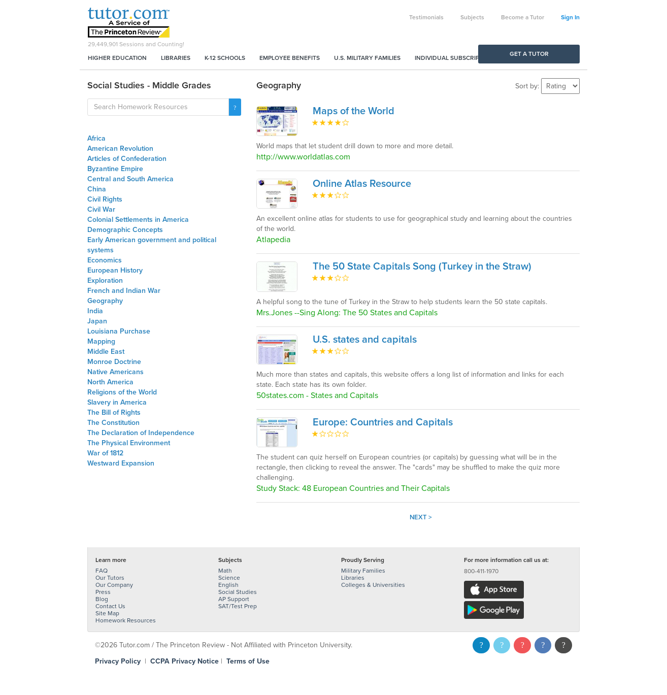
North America (110, 382)
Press (103, 591)
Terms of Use (248, 661)
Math (225, 570)
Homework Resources (125, 620)
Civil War (101, 209)
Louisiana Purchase (118, 331)
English (228, 584)
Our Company (114, 584)
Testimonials (426, 17)
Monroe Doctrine (114, 361)
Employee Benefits (289, 57)
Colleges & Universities (373, 584)
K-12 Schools (225, 57)
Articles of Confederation (126, 158)
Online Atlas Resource (362, 184)
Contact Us (110, 606)
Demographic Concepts (125, 229)
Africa (96, 138)
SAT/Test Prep (237, 606)
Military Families (363, 570)
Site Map (107, 613)
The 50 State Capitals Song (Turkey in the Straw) (422, 266)
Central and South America (130, 179)
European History (115, 270)
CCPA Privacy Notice (184, 661)
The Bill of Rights (114, 412)
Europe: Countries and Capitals (383, 422)
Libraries (175, 57)
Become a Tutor (522, 17)
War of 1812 (105, 453)
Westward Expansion (120, 463)
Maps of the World (353, 111)
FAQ (101, 570)
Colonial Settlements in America (138, 219)
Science (229, 577)
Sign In (570, 17)
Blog (101, 599)
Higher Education (117, 57)
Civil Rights (104, 199)
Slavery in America (117, 402)
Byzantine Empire (115, 168)
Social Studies (237, 591)
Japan (97, 321)
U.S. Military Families (367, 57)
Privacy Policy (118, 661)
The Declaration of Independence (140, 432)
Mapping (101, 341)
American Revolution (120, 148)
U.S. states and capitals (365, 340)
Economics (104, 260)
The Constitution (113, 422)
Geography (105, 300)
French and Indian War (123, 290)
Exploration (105, 280)
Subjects (472, 17)
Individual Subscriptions (456, 57)
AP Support (233, 599)
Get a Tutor (529, 53)
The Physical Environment (128, 443)
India (95, 311)
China (96, 189)
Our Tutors (109, 577)
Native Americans (115, 372)
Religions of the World (122, 392)
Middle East (105, 351)
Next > (421, 517)
